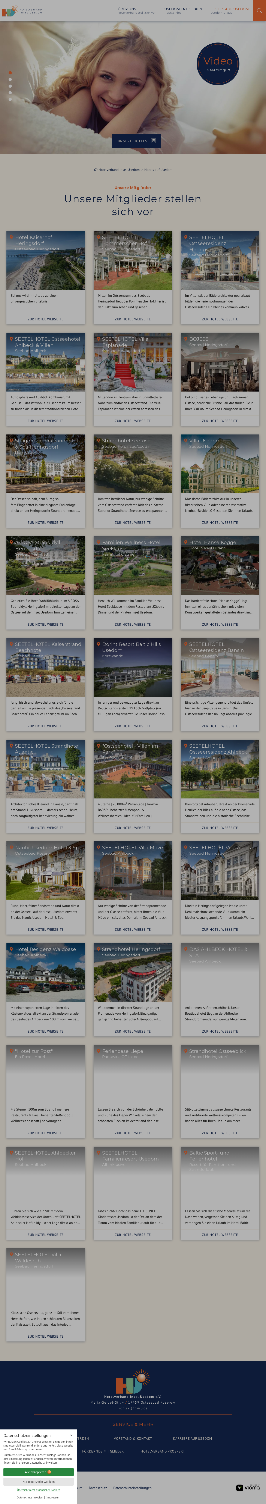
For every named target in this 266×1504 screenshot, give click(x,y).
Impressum (53, 1497)
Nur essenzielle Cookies (38, 1481)
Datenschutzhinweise (30, 1497)
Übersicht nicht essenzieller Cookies (38, 1490)
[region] (38, 1452)
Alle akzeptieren (38, 1472)
